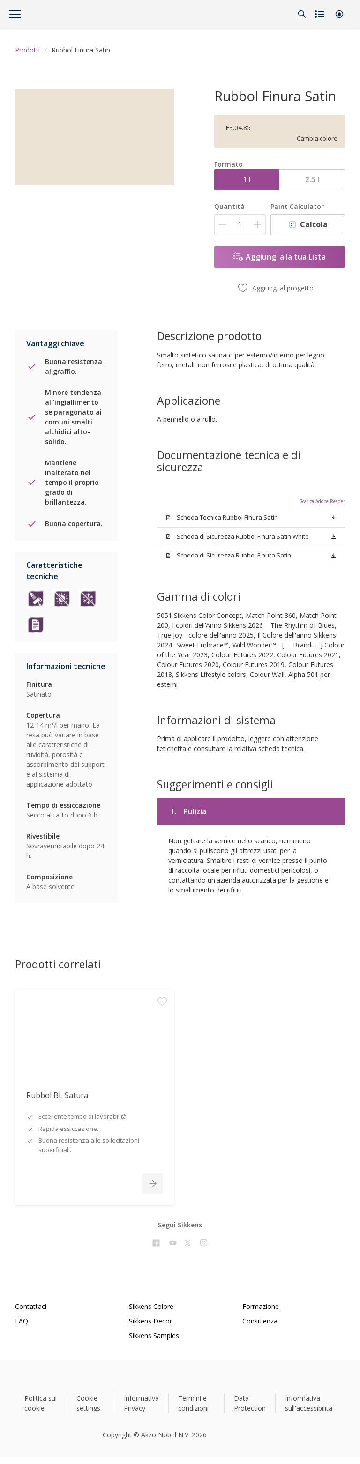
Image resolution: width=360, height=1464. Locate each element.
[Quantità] (240, 224)
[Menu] (15, 14)
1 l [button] (247, 179)
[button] (339, 14)
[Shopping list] (320, 14)
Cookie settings (88, 1403)
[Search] (302, 14)
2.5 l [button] (312, 179)
